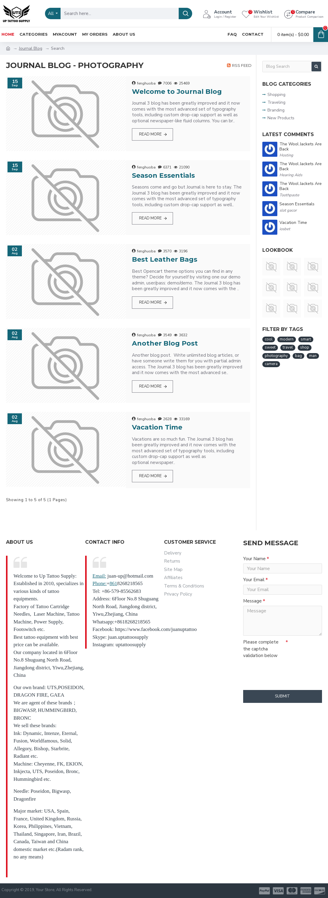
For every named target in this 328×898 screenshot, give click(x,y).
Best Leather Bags (164, 259)
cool (269, 339)
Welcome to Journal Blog (177, 92)
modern (287, 339)
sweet (270, 347)
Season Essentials (163, 175)
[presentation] (285, 679)
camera (271, 364)
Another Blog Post (165, 343)
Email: (99, 576)
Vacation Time (157, 427)
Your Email (253, 583)
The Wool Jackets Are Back (300, 147)
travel (288, 347)
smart (306, 339)
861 (113, 583)
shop (304, 347)
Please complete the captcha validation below (261, 656)
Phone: (100, 583)
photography (276, 355)
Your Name (254, 559)
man (313, 355)
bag (298, 355)
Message (252, 607)
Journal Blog (30, 48)
